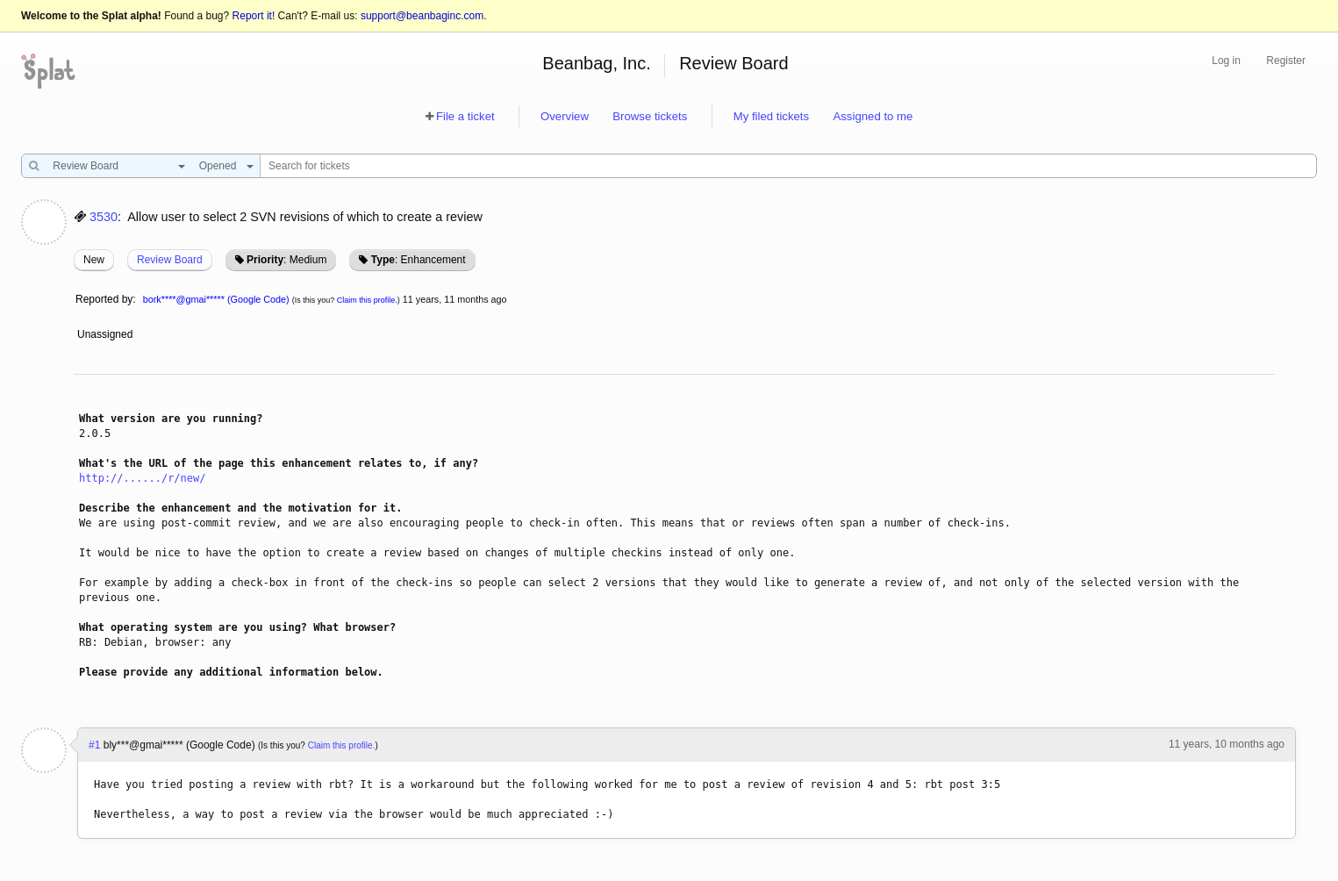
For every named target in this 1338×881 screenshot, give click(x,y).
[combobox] (114, 166)
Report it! (254, 16)
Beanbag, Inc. (596, 63)
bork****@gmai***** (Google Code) (216, 299)
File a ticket (465, 116)
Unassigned (106, 334)
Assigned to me (872, 116)
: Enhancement (418, 260)
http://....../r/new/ (142, 478)
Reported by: (105, 299)
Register (1286, 60)
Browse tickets (649, 116)
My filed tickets (771, 116)
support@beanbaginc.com (422, 16)
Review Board (734, 63)
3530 (103, 217)
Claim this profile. (367, 300)
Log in (1226, 60)
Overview (564, 116)
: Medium (286, 260)
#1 (94, 745)
